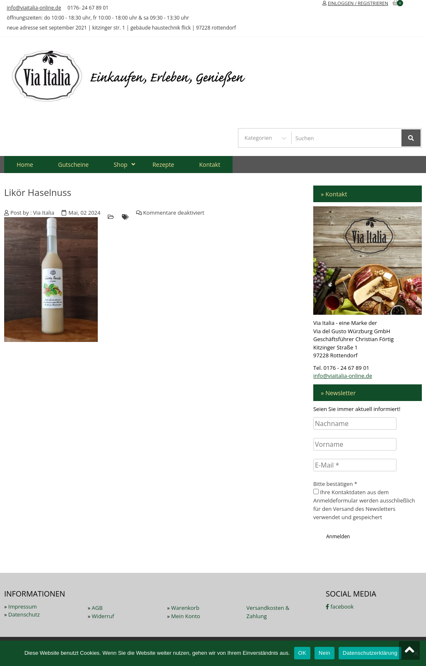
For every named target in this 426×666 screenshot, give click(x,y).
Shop (120, 164)
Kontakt (209, 164)
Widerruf (103, 616)
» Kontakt (334, 194)
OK (302, 653)
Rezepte (163, 164)
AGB (97, 608)
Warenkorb (185, 608)
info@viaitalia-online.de (34, 7)
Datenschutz (24, 614)
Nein (324, 653)
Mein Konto (185, 616)
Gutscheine (73, 164)
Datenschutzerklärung (370, 653)
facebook (340, 606)
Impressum (22, 606)
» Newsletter (338, 393)
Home (25, 164)
